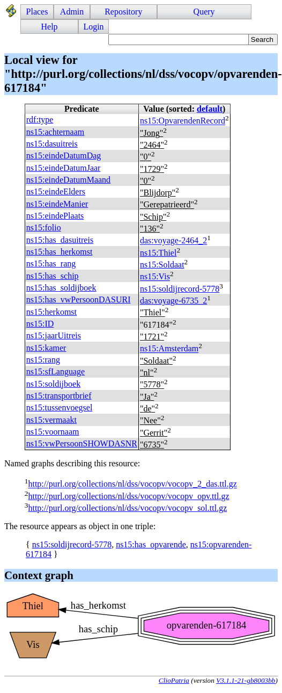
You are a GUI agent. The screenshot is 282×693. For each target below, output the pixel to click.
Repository (123, 11)
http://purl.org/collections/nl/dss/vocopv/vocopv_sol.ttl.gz (127, 507)
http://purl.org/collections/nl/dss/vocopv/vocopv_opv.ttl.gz (128, 496)
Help (49, 26)
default (209, 108)
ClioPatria (174, 680)
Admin (72, 11)
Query (204, 11)
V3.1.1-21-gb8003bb (245, 680)
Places (37, 11)
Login (93, 26)
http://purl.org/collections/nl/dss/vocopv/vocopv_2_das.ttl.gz (132, 484)
